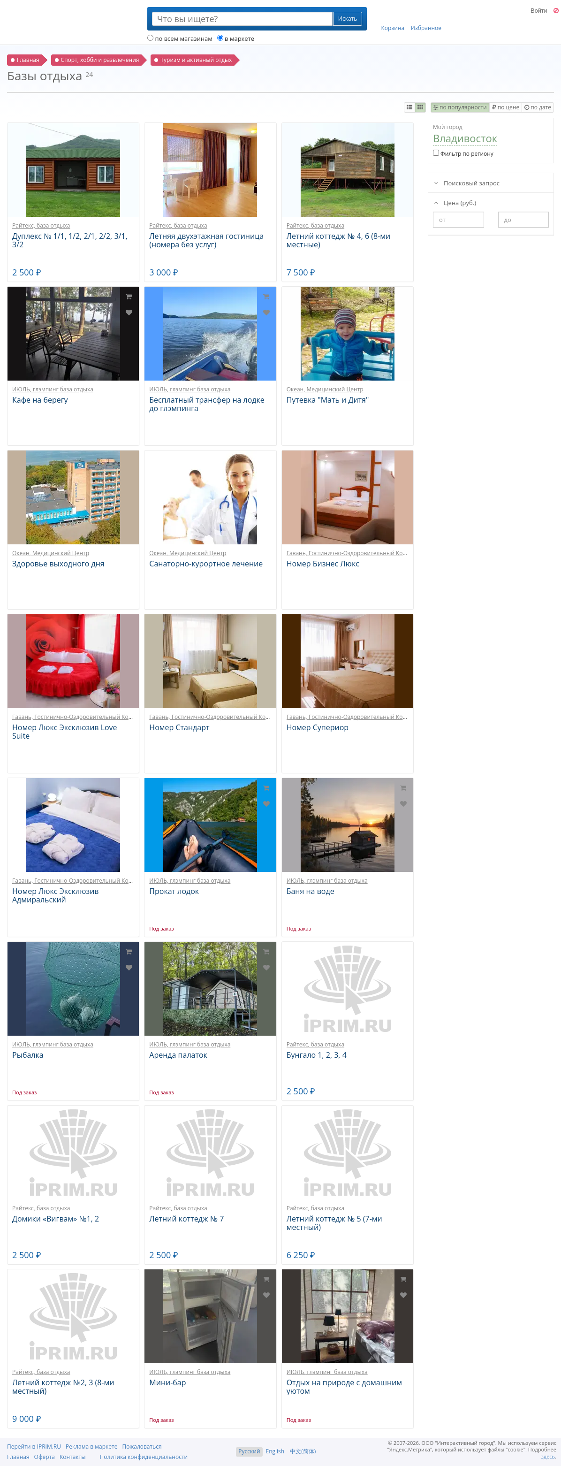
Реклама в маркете (91, 1447)
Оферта (44, 1457)
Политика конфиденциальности (143, 1457)
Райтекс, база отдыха (41, 225)
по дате (537, 107)
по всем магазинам (179, 38)
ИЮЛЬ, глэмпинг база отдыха (52, 389)
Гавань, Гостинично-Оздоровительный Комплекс (355, 553)
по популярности (460, 107)
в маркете (235, 38)
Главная (18, 1457)
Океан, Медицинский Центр (325, 389)
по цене (505, 107)
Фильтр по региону (463, 154)
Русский (249, 1451)
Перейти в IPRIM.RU (34, 1447)
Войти (539, 11)
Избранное (426, 19)
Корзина (393, 19)
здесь (548, 1456)
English (275, 1451)
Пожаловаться (141, 1447)
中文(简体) (303, 1451)
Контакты (73, 1457)
